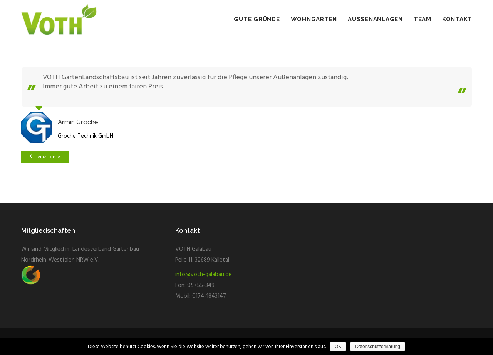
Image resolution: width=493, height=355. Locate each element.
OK (338, 346)
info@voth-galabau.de (203, 274)
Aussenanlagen (375, 19)
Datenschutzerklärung (377, 346)
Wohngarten (314, 19)
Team (422, 19)
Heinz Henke (45, 157)
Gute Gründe (257, 19)
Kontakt (457, 19)
